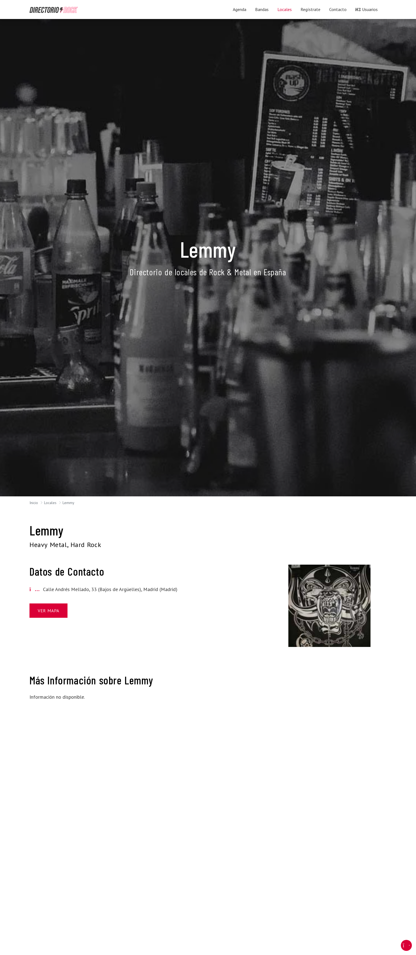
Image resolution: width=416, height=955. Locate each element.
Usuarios (366, 9)
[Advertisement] (329, 711)
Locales (284, 9)
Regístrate (310, 9)
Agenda (239, 9)
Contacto (338, 9)
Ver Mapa (48, 610)
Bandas (262, 9)
